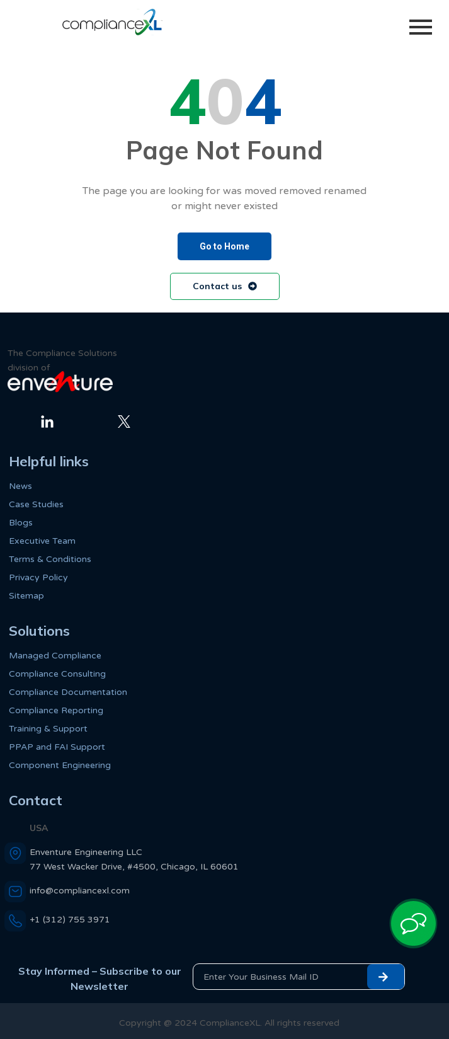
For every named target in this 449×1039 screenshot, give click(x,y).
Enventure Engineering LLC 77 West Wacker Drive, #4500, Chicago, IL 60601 (134, 859)
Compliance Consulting (57, 674)
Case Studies (36, 504)
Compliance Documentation (68, 692)
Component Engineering (60, 765)
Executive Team (42, 541)
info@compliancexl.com (80, 890)
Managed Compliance (55, 655)
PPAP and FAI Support (57, 747)
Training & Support (48, 728)
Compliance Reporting (56, 710)
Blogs (21, 522)
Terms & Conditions (50, 559)
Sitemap (26, 595)
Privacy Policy (38, 577)
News (20, 486)
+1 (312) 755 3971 (70, 919)
